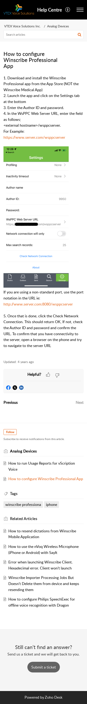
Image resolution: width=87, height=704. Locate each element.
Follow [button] (10, 432)
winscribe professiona (23, 504)
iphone (51, 504)
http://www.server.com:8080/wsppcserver (38, 304)
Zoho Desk (53, 697)
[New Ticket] (43, 667)
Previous (10, 402)
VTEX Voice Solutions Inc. (22, 26)
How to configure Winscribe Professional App (45, 478)
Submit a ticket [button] (43, 667)
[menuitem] (68, 9)
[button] (68, 9)
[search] (43, 34)
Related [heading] (23, 518)
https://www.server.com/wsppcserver (34, 137)
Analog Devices (58, 26)
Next (80, 402)
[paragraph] (43, 215)
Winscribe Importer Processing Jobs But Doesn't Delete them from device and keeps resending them (43, 583)
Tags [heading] (13, 493)
